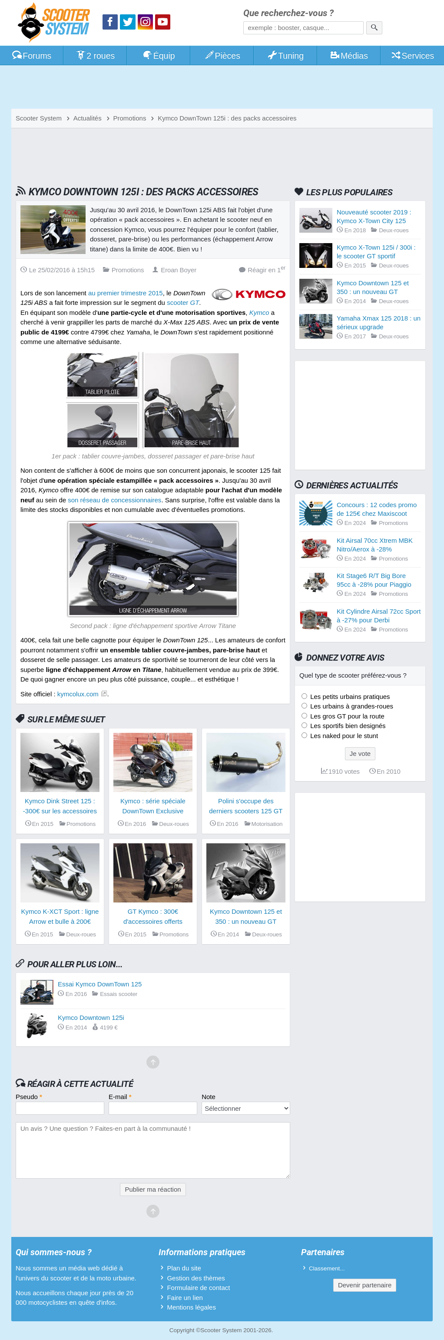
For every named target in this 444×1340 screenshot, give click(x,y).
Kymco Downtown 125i (91, 1017)
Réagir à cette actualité (80, 1084)
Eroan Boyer (174, 270)
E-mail (120, 1096)
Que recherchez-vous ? (288, 13)
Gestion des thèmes (196, 1278)
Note (208, 1096)
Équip (158, 55)
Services (412, 55)
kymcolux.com (78, 694)
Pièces (222, 55)
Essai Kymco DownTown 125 (100, 984)
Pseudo (29, 1096)
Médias (348, 55)
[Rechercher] (374, 27)
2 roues (95, 55)
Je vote (360, 753)
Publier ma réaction (153, 1189)
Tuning (285, 55)
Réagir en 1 (262, 269)
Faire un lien (185, 1297)
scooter (183, 302)
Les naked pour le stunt (343, 735)
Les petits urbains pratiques (349, 696)
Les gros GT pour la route (346, 716)
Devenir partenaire (364, 1285)
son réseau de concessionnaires (114, 500)
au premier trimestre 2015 (125, 293)
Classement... (327, 1268)
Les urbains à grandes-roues (350, 706)
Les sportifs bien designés (347, 725)
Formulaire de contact (198, 1287)
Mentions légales (191, 1307)
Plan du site (184, 1268)
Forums (32, 55)
